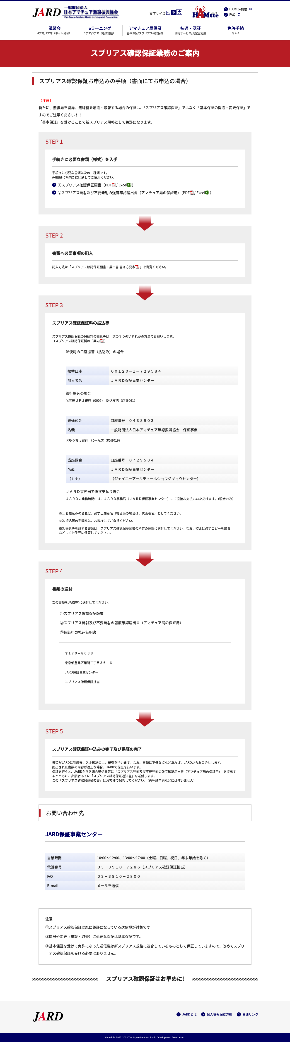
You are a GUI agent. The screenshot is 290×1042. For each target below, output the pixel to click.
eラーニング (99, 30)
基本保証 (49, 122)
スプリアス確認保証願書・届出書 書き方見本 (103, 266)
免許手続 (235, 30)
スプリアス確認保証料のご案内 (77, 340)
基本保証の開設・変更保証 (221, 107)
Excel (122, 185)
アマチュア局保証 (145, 30)
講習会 (54, 30)
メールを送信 (108, 885)
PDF (108, 185)
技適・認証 (190, 30)
